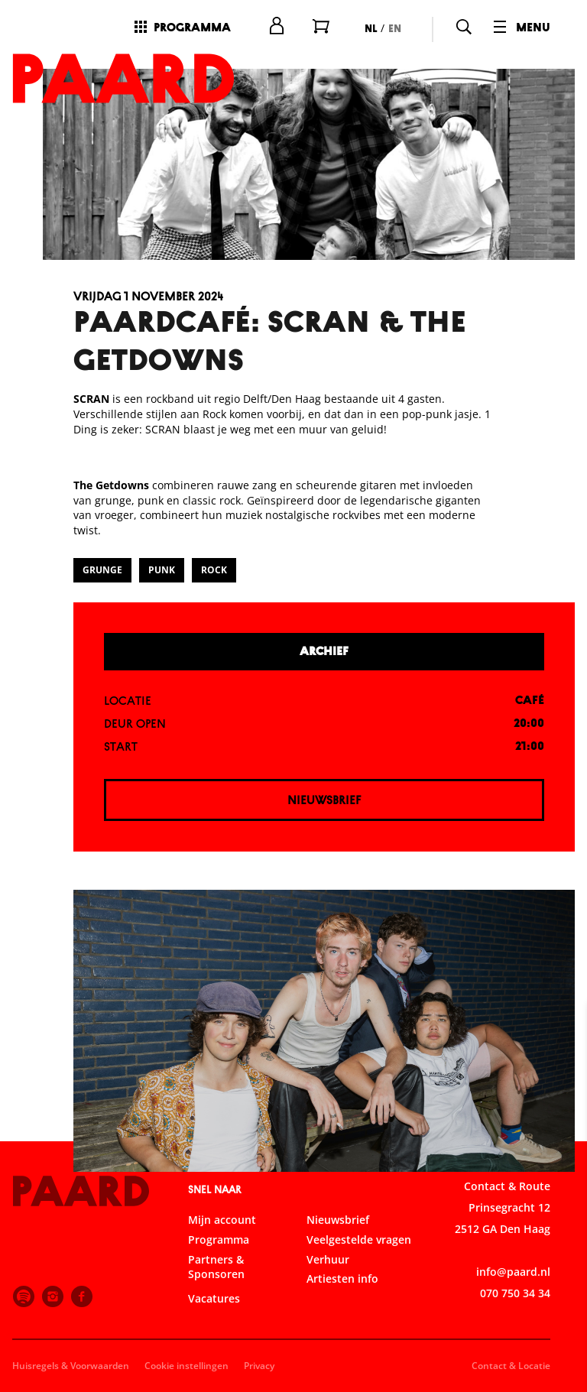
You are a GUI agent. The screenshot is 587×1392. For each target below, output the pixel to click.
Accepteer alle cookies (457, 1319)
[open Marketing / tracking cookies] (562, 1263)
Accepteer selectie (457, 1363)
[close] (563, 1030)
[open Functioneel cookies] (562, 1171)
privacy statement (396, 1120)
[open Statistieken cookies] (562, 1217)
